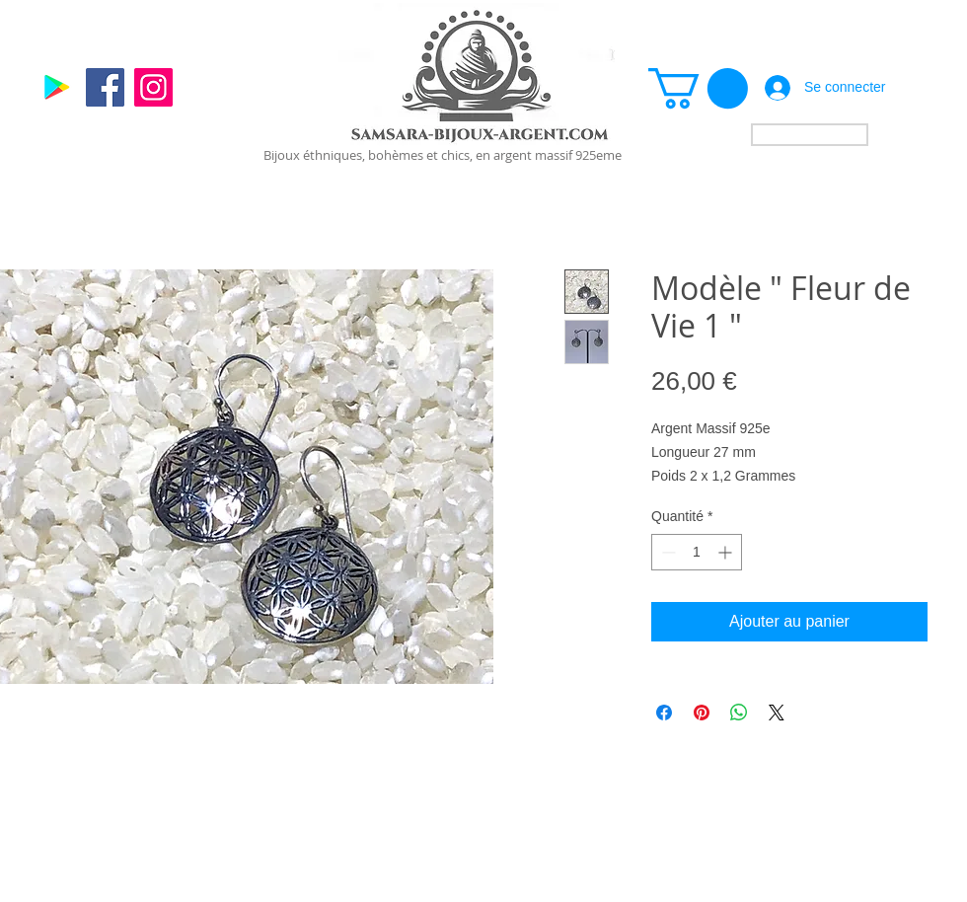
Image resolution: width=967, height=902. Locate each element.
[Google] (56, 87)
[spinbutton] (696, 552)
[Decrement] (666, 552)
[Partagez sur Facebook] (664, 712)
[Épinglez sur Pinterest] (701, 712)
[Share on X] (776, 712)
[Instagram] (153, 87)
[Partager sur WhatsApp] (739, 712)
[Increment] (726, 552)
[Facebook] (105, 87)
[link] (698, 88)
